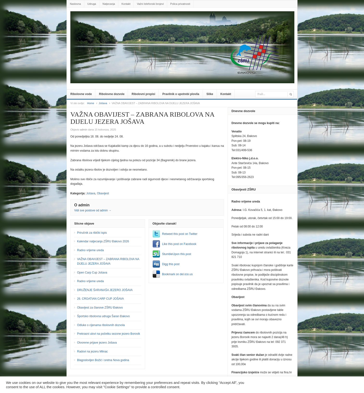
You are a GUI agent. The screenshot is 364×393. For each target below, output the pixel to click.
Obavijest (103, 193)
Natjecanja (109, 3)
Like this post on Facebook (179, 244)
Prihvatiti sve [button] (346, 385)
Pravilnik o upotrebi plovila (180, 94)
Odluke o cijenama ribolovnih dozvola (101, 325)
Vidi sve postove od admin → (92, 210)
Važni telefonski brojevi (150, 3)
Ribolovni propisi (143, 94)
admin (83, 129)
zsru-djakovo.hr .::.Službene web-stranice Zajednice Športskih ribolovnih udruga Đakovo (183, 18)
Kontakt (125, 3)
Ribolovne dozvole (111, 94)
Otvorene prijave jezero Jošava (97, 342)
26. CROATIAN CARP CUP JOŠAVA (100, 298)
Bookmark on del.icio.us (177, 274)
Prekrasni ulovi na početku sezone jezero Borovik (108, 333)
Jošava (103, 103)
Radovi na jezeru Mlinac (92, 351)
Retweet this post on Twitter (179, 234)
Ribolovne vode (81, 94)
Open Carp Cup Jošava (92, 272)
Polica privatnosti (180, 3)
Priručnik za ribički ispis (92, 232)
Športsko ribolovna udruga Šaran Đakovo (103, 316)
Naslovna (75, 3)
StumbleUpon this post (176, 254)
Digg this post (171, 264)
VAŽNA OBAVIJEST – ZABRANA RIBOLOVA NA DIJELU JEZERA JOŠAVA (108, 261)
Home (90, 103)
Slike (209, 94)
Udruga (91, 3)
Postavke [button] (322, 385)
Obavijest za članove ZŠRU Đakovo (100, 307)
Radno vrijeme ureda (90, 250)
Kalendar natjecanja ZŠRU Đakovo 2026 (103, 241)
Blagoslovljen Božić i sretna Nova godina (103, 360)
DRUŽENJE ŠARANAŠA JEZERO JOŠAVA (105, 290)
